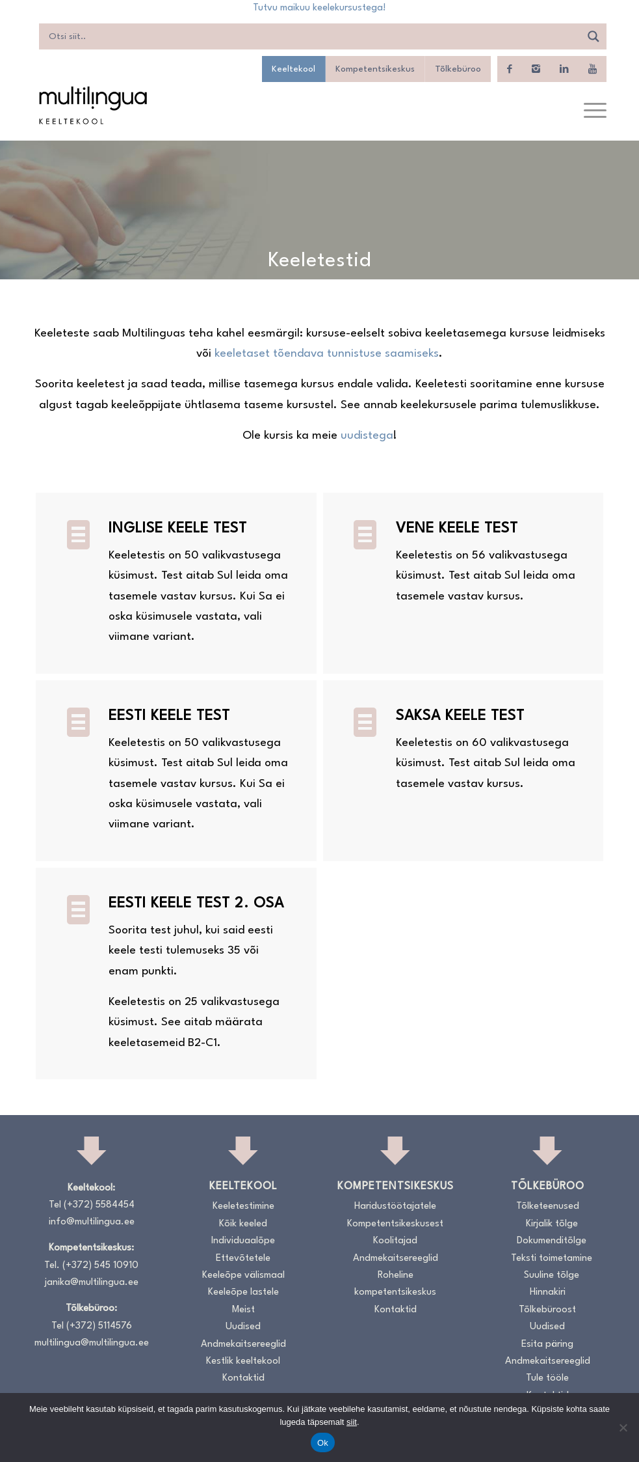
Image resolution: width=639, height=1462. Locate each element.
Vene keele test (457, 528)
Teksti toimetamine (551, 1258)
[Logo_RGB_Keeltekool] (92, 105)
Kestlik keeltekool (243, 1361)
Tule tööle (547, 1378)
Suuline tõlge (551, 1275)
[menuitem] (588, 111)
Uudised (243, 1327)
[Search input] (313, 36)
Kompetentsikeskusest (395, 1224)
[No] (622, 1427)
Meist (243, 1310)
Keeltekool (293, 69)
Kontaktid (243, 1378)
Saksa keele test (460, 716)
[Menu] (588, 111)
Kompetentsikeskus (375, 69)
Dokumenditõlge (551, 1241)
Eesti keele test (169, 716)
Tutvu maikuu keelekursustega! (319, 8)
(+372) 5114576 (99, 1326)
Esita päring (547, 1344)
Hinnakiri (548, 1292)
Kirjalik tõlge (552, 1224)
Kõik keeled (243, 1224)
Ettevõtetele (243, 1258)
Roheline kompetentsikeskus (395, 1284)
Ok (322, 1443)
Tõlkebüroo (458, 69)
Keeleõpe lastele (243, 1292)
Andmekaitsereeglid (243, 1344)
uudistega (367, 435)
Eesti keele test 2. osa (196, 903)
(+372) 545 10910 (100, 1266)
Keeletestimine (243, 1206)
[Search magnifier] (593, 36)
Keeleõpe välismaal (243, 1275)
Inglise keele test (178, 528)
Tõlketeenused (547, 1206)
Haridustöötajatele (395, 1206)
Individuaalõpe (243, 1241)
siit (351, 1422)
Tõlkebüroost (547, 1310)
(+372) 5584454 (99, 1205)
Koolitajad (395, 1241)
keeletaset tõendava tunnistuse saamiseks (327, 353)
